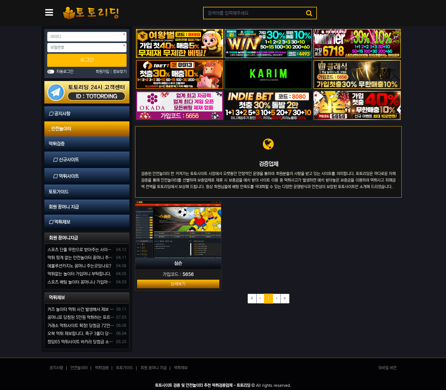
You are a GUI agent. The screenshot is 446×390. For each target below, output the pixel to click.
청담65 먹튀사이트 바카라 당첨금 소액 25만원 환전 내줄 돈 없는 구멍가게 (81, 341)
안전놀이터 (79, 368)
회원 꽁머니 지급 (154, 368)
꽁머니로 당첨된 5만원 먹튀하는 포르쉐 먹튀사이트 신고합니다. (81, 317)
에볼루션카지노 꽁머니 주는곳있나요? (79, 266)
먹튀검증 (102, 368)
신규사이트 (66, 160)
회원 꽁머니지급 (63, 237)
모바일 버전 (387, 368)
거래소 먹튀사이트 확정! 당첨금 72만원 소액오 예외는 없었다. (81, 325)
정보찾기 (120, 71)
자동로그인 (64, 71)
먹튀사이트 (66, 176)
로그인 (87, 60)
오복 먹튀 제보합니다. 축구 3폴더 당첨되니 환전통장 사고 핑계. (81, 333)
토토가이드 (124, 368)
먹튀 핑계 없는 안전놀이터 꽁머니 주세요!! (81, 257)
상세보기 (178, 283)
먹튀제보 (57, 297)
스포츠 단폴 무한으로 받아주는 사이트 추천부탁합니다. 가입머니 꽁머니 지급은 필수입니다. (81, 249)
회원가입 (103, 71)
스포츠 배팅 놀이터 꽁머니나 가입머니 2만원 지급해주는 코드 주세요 (81, 282)
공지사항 (56, 368)
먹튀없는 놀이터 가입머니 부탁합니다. (79, 273)
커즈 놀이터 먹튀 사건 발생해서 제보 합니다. (81, 309)
